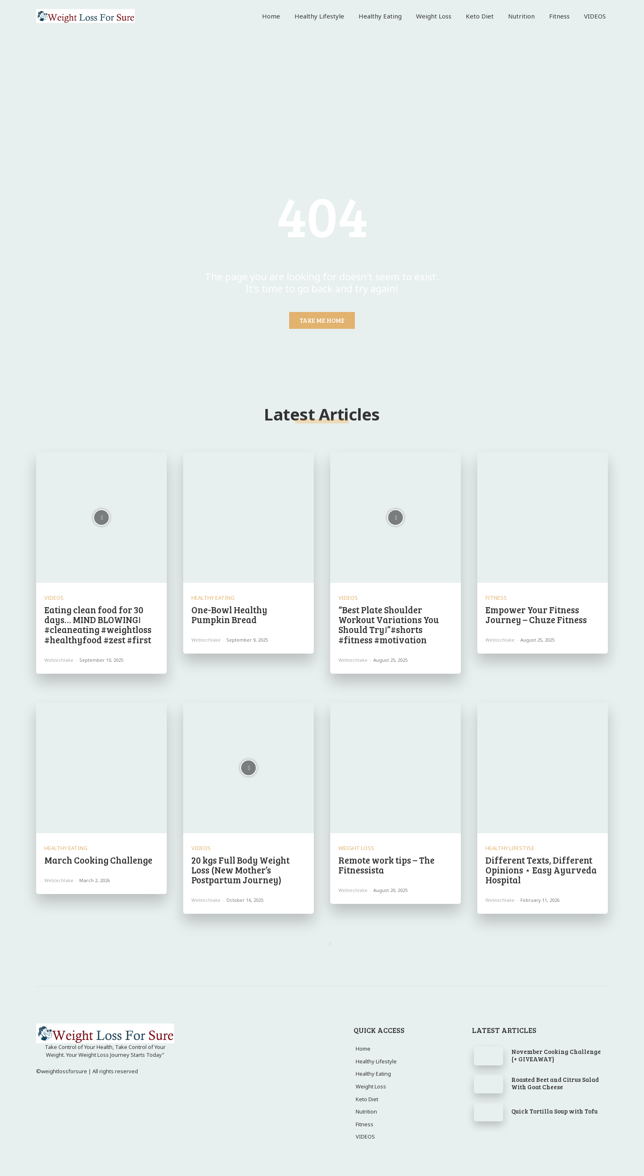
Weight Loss (356, 848)
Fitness (496, 598)
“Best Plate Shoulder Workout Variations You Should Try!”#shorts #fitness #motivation (388, 624)
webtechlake (59, 660)
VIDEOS (54, 598)
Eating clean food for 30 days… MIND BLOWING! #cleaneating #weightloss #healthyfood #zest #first (98, 624)
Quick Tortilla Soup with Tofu (554, 1111)
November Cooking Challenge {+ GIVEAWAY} (556, 1055)
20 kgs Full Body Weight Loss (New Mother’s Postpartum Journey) (240, 870)
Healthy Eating (213, 598)
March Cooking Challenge (98, 860)
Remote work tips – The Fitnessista (386, 865)
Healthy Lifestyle (509, 848)
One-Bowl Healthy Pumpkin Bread (229, 614)
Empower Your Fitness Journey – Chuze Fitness (536, 614)
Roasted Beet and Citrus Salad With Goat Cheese (555, 1083)
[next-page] (330, 943)
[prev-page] (314, 943)
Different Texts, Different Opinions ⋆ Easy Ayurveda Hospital (541, 870)
